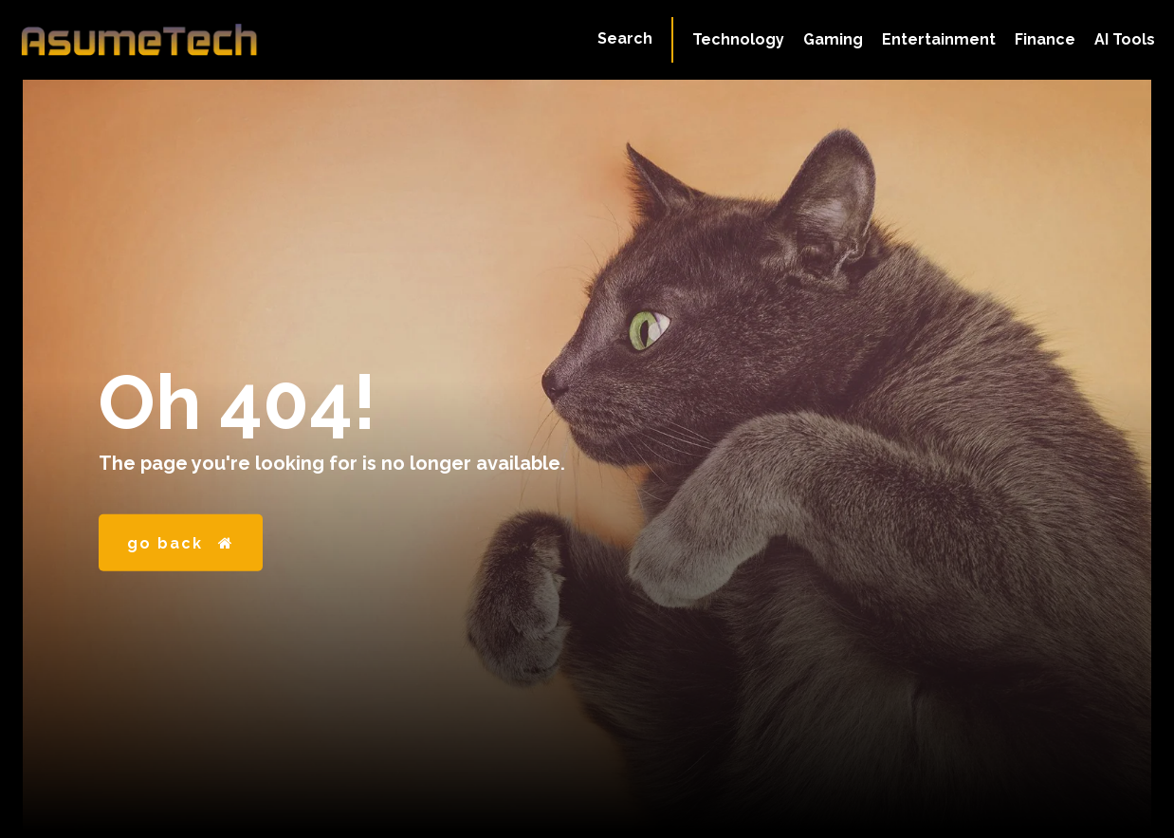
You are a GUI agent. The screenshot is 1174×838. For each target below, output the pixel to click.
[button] (624, 39)
